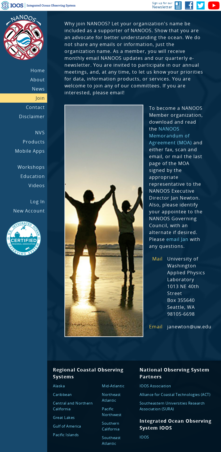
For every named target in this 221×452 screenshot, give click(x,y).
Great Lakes (64, 417)
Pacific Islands (66, 434)
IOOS (144, 437)
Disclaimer (32, 116)
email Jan (177, 239)
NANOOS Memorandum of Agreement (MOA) (170, 136)
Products (34, 142)
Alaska (59, 385)
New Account (29, 211)
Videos (36, 185)
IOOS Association (155, 385)
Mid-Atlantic (113, 385)
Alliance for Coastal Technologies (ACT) (175, 394)
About (37, 79)
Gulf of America (67, 426)
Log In (37, 201)
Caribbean (62, 394)
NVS (40, 132)
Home (38, 70)
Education (32, 176)
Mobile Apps (30, 151)
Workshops (31, 167)
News (38, 89)
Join (40, 98)
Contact (35, 107)
